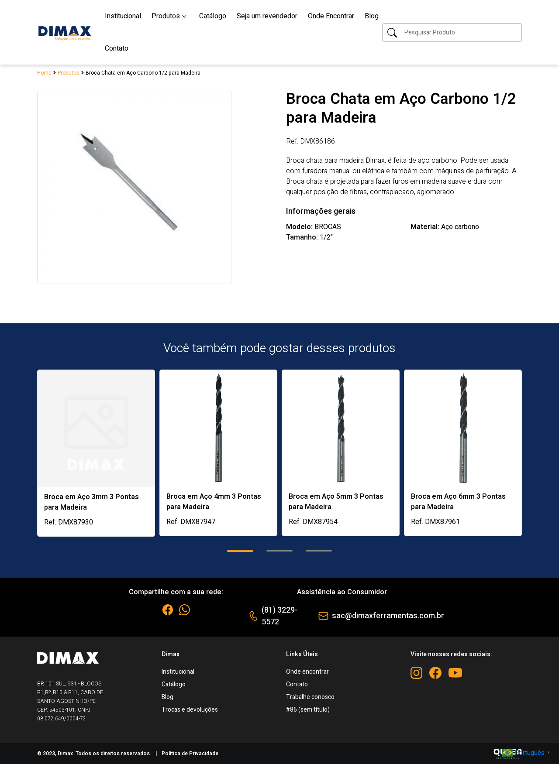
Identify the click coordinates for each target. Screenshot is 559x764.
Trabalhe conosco (310, 697)
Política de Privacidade (190, 753)
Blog (167, 697)
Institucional (178, 671)
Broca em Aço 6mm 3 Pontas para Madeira (458, 501)
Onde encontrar (307, 671)
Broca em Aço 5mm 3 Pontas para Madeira (336, 501)
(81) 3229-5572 (280, 616)
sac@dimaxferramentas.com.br (388, 616)
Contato (297, 684)
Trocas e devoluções (190, 709)
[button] (240, 551)
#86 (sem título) (308, 709)
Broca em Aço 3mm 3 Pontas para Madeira (91, 502)
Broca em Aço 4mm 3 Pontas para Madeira (213, 501)
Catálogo (174, 684)
